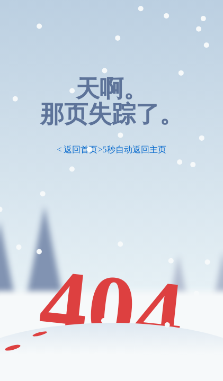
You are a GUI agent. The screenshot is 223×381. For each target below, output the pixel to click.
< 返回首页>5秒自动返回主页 (111, 149)
